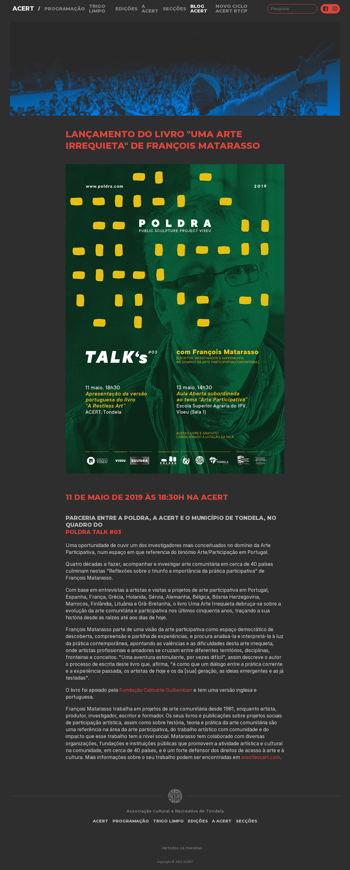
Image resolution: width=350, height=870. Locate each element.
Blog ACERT (198, 8)
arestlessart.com (260, 757)
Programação (64, 9)
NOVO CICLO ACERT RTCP (232, 8)
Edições (126, 9)
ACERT (23, 9)
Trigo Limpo (97, 8)
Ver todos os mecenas (182, 848)
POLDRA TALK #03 (93, 532)
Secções (174, 9)
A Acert (150, 8)
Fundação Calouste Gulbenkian (156, 690)
